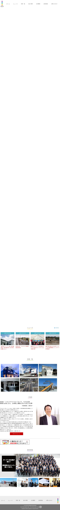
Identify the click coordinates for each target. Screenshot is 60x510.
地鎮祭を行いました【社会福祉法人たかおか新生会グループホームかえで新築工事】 (37, 348)
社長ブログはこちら (16, 433)
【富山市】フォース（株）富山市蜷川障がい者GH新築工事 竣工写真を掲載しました (7, 348)
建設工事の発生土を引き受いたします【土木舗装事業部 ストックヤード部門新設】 (52, 348)
